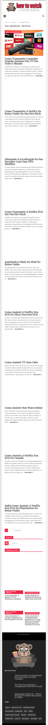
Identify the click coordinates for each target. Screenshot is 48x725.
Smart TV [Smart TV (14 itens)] (17, 718)
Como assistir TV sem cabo (21, 362)
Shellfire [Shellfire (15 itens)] (23, 715)
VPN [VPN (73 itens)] (40, 718)
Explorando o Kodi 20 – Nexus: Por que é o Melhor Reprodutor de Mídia (28, 695)
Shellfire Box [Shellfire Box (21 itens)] (31, 715)
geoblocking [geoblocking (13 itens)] (18, 711)
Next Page (17, 530)
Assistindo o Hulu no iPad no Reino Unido (22, 263)
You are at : (8, 22)
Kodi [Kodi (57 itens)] (25, 711)
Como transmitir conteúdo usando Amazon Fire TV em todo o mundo (21, 61)
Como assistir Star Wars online (23, 407)
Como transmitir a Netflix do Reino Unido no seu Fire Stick (23, 112)
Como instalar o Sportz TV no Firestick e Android (13, 597)
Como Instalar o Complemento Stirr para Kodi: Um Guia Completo (28, 677)
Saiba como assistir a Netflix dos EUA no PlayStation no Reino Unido (22, 508)
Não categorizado (13, 32)
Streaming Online (32, 593)
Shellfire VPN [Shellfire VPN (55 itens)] (9, 718)
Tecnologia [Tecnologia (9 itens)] (34, 718)
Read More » (33, 126)
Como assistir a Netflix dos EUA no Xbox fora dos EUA (21, 313)
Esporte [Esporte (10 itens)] (7, 707)
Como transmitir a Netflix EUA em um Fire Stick (24, 213)
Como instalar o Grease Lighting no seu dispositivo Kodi (14, 617)
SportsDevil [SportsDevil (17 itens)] (25, 718)
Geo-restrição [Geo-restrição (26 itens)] (9, 711)
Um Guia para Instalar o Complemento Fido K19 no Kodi (28, 686)
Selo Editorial (23, 634)
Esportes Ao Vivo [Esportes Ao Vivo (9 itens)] (17, 707)
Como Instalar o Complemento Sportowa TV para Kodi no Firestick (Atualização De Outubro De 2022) (32, 620)
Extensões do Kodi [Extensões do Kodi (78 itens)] (28, 707)
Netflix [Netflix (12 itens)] (30, 711)
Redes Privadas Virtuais (11, 592)
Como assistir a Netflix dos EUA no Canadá (21, 457)
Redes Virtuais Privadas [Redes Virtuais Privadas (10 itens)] (12, 715)
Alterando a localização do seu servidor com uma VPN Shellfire (24, 162)
